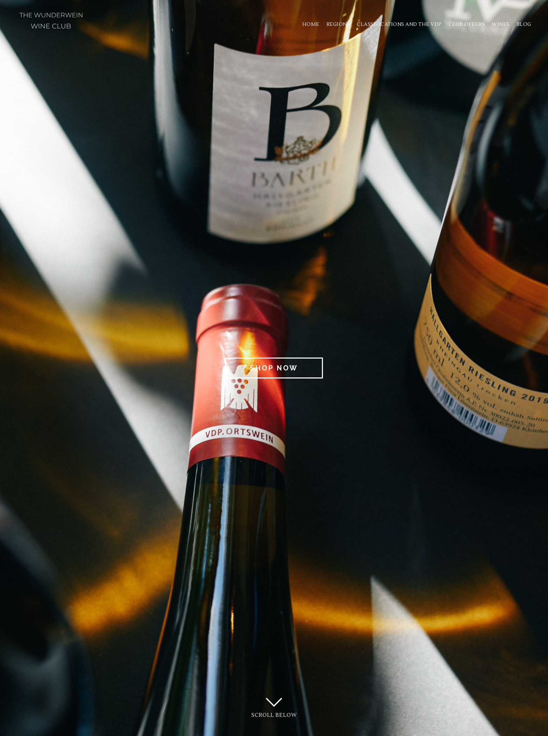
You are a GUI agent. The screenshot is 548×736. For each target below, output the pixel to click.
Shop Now (274, 368)
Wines (500, 24)
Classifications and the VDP (398, 24)
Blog (523, 24)
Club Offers (466, 24)
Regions (337, 24)
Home (310, 24)
